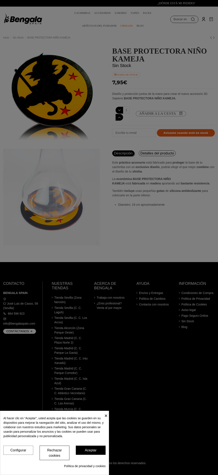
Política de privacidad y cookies (85, 466)
